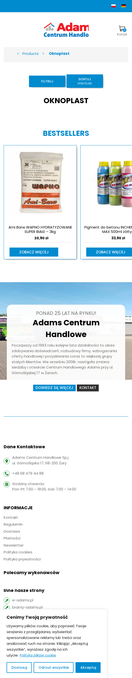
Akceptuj (88, 667)
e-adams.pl (22, 600)
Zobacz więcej (34, 252)
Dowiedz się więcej (54, 387)
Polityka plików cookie (38, 655)
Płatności (12, 538)
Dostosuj (19, 667)
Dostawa (12, 531)
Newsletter (14, 545)
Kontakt (87, 387)
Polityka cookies (18, 552)
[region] (53, 643)
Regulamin (13, 524)
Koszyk (122, 31)
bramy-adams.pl (27, 607)
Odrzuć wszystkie (53, 667)
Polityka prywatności (22, 559)
